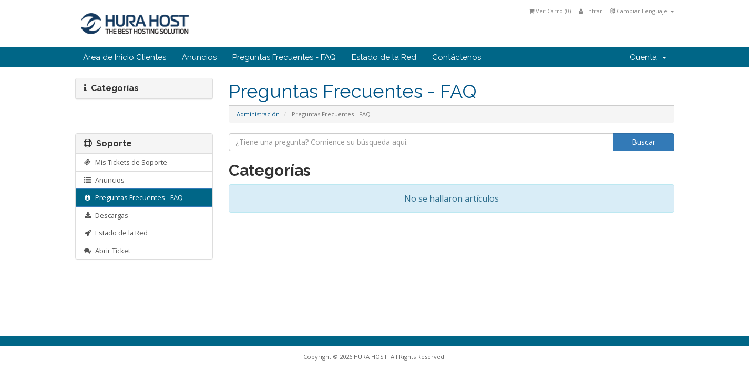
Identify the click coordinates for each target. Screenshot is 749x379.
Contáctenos (456, 57)
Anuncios (199, 57)
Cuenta (648, 57)
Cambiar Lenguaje (642, 11)
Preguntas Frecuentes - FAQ (284, 57)
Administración (258, 114)
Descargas (106, 215)
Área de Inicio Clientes (124, 57)
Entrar (590, 11)
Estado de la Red (384, 57)
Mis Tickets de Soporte (126, 162)
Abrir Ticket (107, 250)
